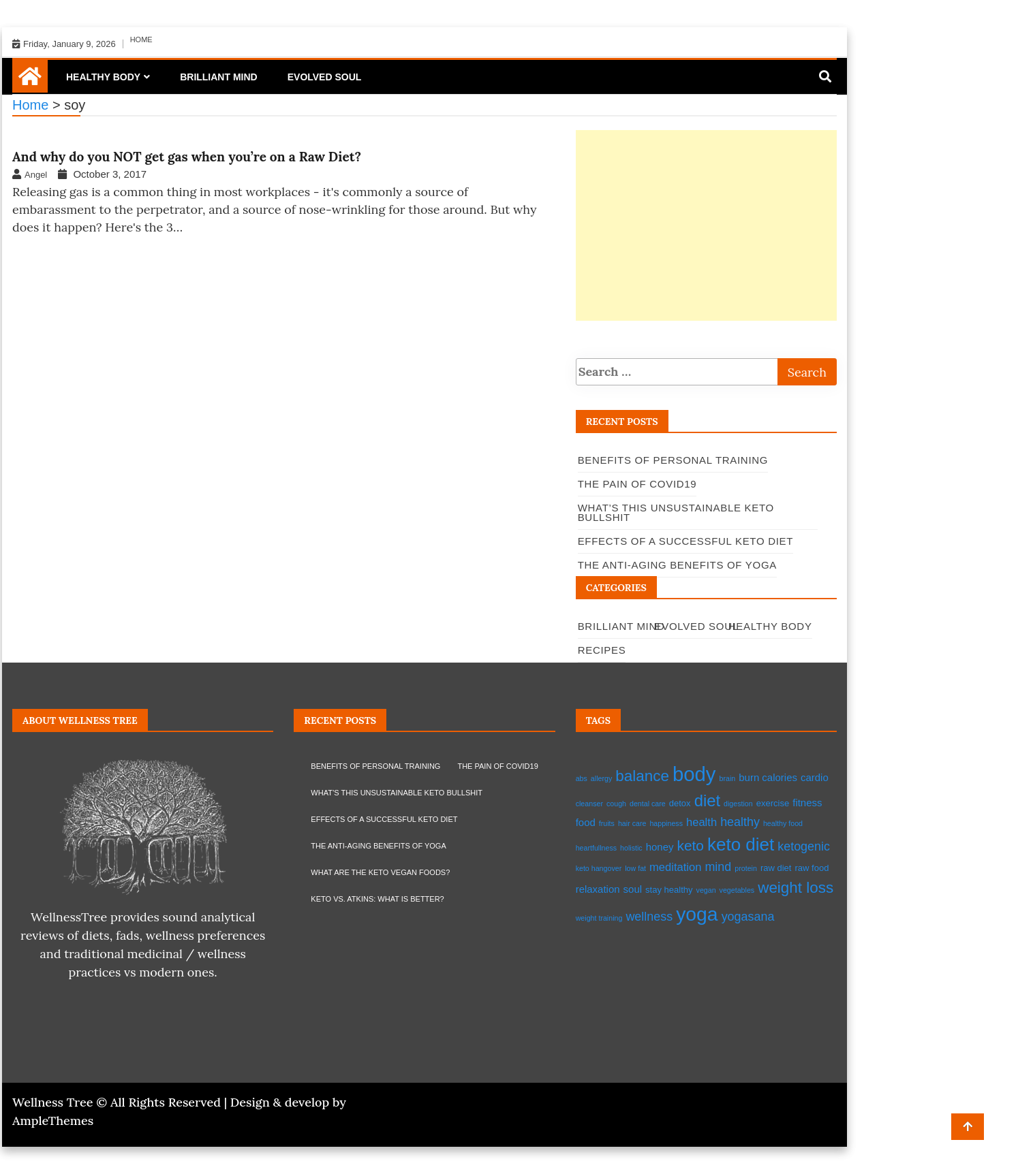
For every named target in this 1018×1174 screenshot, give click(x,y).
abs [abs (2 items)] (581, 778)
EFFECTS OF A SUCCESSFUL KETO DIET (384, 819)
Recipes (602, 650)
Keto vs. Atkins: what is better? (377, 899)
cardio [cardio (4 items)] (815, 777)
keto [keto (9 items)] (690, 845)
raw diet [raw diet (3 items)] (776, 868)
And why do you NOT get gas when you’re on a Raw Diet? (186, 156)
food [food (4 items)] (586, 822)
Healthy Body (103, 77)
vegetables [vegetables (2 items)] (737, 890)
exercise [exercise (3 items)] (772, 803)
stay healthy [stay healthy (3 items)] (668, 890)
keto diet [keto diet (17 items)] (740, 844)
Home (141, 39)
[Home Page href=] (30, 81)
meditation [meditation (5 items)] (675, 867)
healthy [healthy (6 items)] (740, 822)
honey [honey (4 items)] (660, 847)
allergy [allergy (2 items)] (601, 778)
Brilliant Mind (219, 77)
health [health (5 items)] (701, 822)
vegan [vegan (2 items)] (706, 890)
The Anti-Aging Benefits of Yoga (378, 846)
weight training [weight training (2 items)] (599, 918)
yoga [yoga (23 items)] (697, 914)
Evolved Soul (325, 77)
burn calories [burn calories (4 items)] (768, 777)
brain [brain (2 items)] (728, 778)
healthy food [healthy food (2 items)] (783, 823)
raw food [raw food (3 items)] (812, 868)
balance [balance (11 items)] (642, 775)
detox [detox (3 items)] (680, 803)
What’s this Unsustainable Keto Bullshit (396, 793)
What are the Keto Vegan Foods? (380, 872)
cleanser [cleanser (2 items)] (589, 803)
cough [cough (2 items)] (616, 803)
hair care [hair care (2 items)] (632, 823)
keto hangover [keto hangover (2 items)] (599, 868)
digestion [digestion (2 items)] (738, 803)
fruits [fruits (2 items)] (607, 823)
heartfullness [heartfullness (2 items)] (596, 848)
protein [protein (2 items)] (746, 868)
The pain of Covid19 (637, 484)
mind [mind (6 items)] (718, 867)
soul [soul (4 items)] (632, 889)
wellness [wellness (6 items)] (649, 916)
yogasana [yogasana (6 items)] (748, 916)
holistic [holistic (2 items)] (631, 848)
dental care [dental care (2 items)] (648, 803)
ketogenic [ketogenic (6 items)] (803, 846)
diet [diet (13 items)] (707, 800)
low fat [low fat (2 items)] (635, 868)
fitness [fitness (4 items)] (807, 802)
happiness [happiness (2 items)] (666, 823)
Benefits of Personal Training (673, 460)
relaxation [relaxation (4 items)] (598, 889)
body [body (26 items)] (694, 774)
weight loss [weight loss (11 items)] (795, 887)
